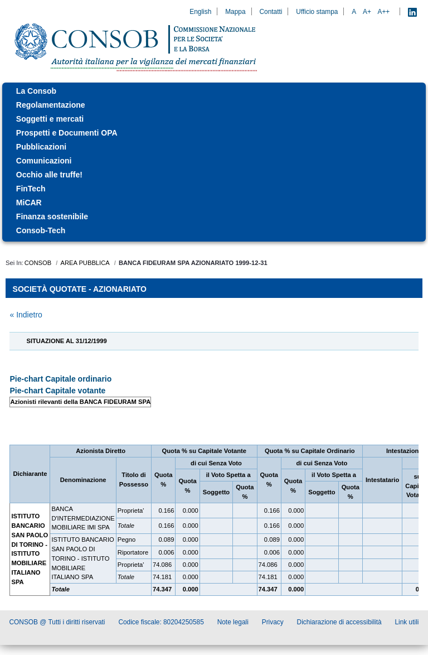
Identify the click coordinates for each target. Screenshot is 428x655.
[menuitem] (214, 91)
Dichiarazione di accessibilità (339, 622)
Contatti (270, 12)
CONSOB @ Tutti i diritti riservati (57, 622)
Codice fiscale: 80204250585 (160, 622)
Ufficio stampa (317, 12)
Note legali (233, 622)
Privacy (273, 622)
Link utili (407, 622)
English (200, 12)
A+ (367, 12)
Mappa (235, 12)
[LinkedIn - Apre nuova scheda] (412, 12)
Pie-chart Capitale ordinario (60, 378)
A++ (384, 12)
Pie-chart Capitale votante (57, 390)
